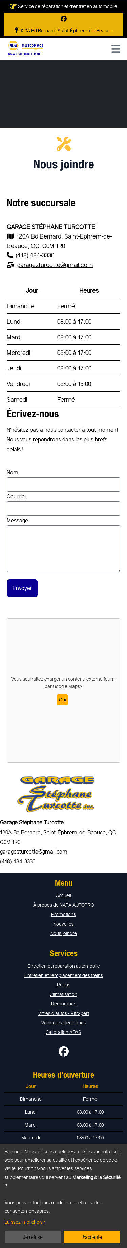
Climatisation (63, 994)
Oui (62, 699)
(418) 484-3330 (17, 861)
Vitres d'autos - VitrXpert (63, 1013)
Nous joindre (63, 933)
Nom (63, 480)
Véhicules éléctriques (63, 1022)
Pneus (63, 985)
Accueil (63, 895)
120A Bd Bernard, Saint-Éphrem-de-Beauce (63, 31)
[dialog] (63, 1196)
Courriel (63, 504)
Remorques (63, 1003)
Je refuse (33, 1237)
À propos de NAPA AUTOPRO (63, 905)
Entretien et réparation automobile (63, 966)
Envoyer (22, 588)
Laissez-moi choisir (25, 1222)
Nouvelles (63, 924)
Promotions (63, 914)
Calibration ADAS (63, 1032)
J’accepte (92, 1237)
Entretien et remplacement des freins (63, 975)
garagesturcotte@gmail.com (33, 851)
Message (63, 544)
